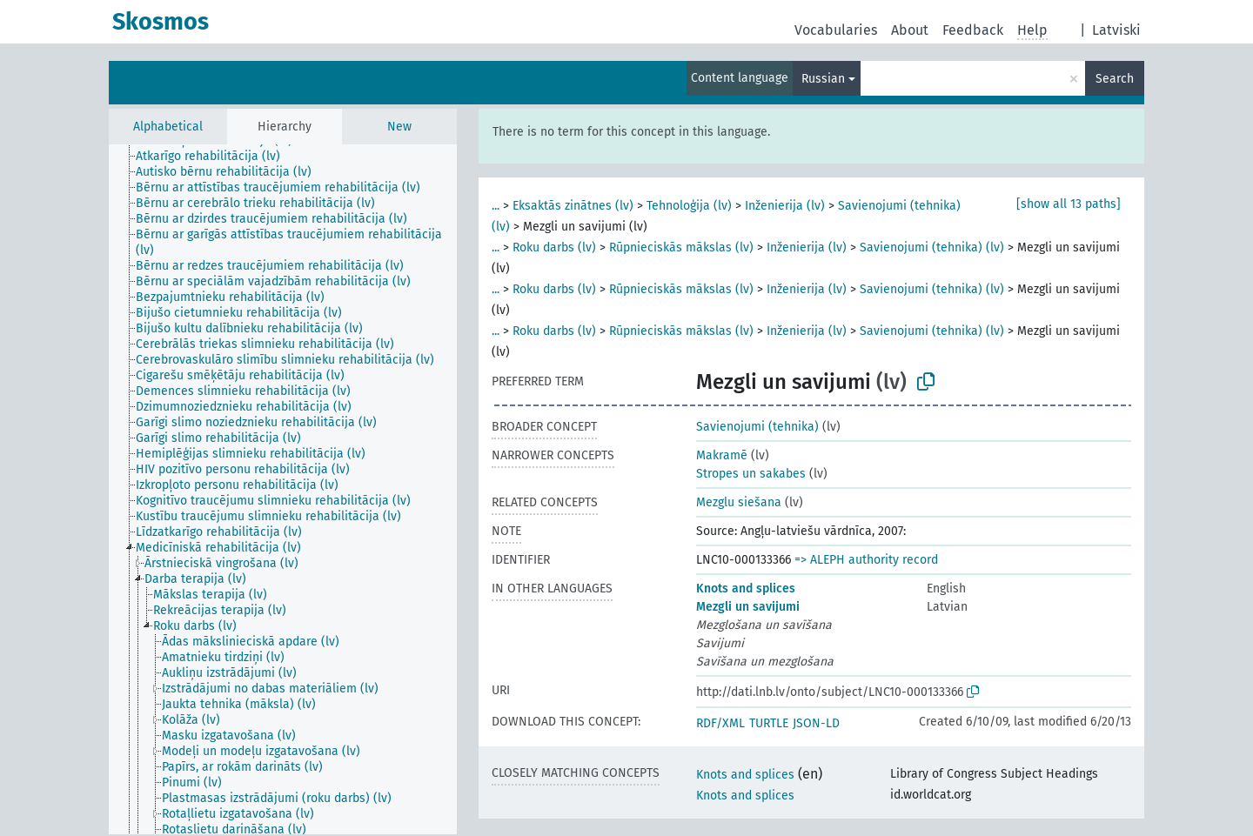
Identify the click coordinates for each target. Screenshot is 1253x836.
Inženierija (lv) (785, 205)
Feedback (972, 30)
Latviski (1116, 30)
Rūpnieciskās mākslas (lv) (681, 247)
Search (1115, 78)
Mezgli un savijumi (748, 606)
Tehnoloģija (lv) (689, 205)
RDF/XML (720, 723)
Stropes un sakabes (751, 473)
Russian (823, 78)
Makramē (721, 455)
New (399, 126)
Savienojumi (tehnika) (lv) (932, 247)
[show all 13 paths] (1068, 204)
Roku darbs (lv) (554, 247)
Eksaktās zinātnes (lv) (573, 205)
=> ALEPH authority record (866, 559)
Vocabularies (835, 30)
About (909, 30)
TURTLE (768, 723)
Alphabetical (168, 126)
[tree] (283, 489)
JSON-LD (816, 723)
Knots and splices (745, 588)
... (495, 205)
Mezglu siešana (738, 502)
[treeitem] (215, 156)
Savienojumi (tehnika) (757, 426)
